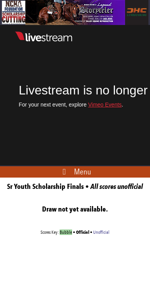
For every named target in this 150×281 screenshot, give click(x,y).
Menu (82, 171)
